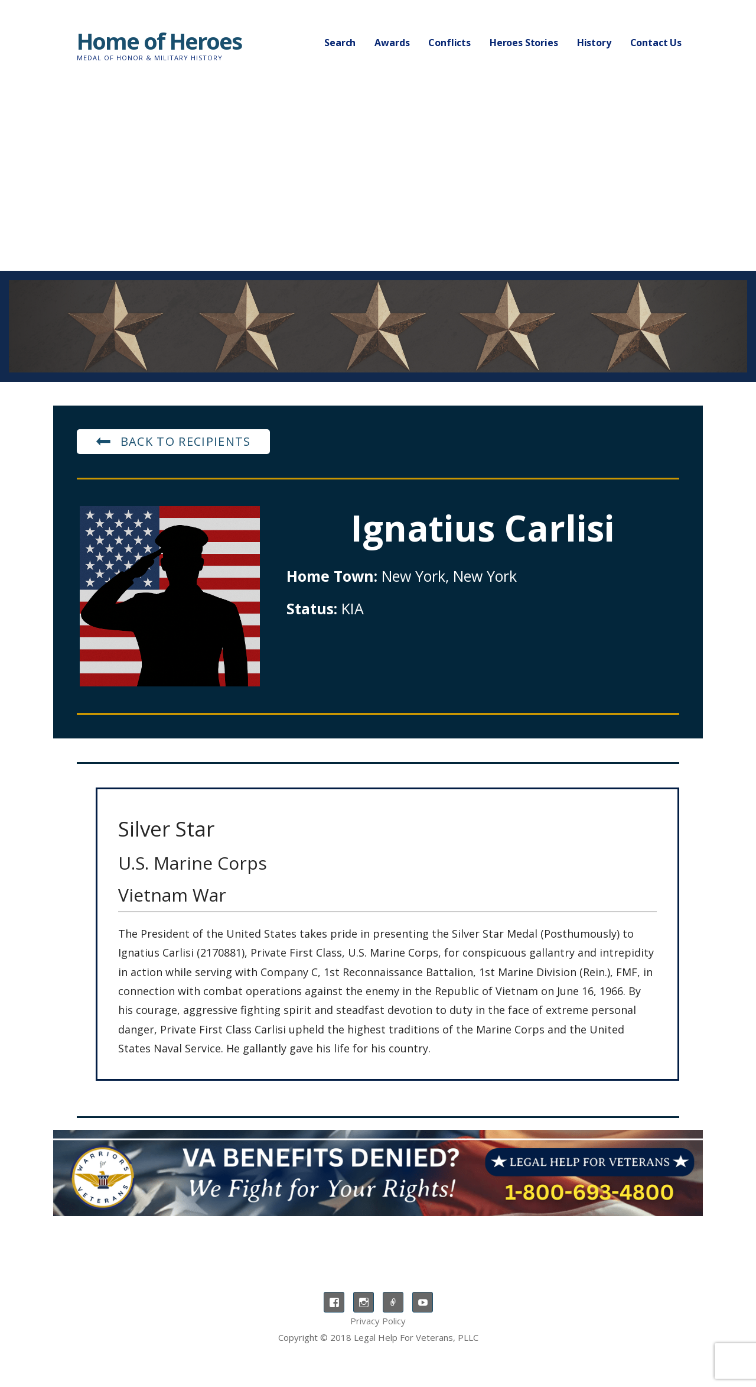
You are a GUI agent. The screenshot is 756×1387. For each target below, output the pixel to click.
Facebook (334, 1302)
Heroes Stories (524, 42)
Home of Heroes (159, 40)
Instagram (363, 1302)
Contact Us (656, 42)
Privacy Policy (378, 1321)
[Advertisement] (378, 182)
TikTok (393, 1302)
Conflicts (449, 42)
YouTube (422, 1302)
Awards (391, 42)
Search (340, 42)
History (594, 42)
